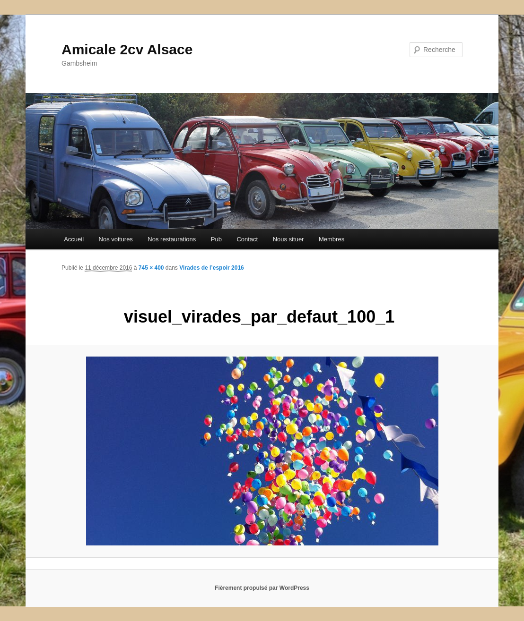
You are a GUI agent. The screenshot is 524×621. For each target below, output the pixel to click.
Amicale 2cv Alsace (126, 49)
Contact (247, 239)
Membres (331, 239)
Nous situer (288, 239)
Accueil (74, 239)
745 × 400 (151, 267)
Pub (216, 239)
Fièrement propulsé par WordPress (262, 588)
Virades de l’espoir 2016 (211, 267)
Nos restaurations (172, 239)
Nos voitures (116, 239)
